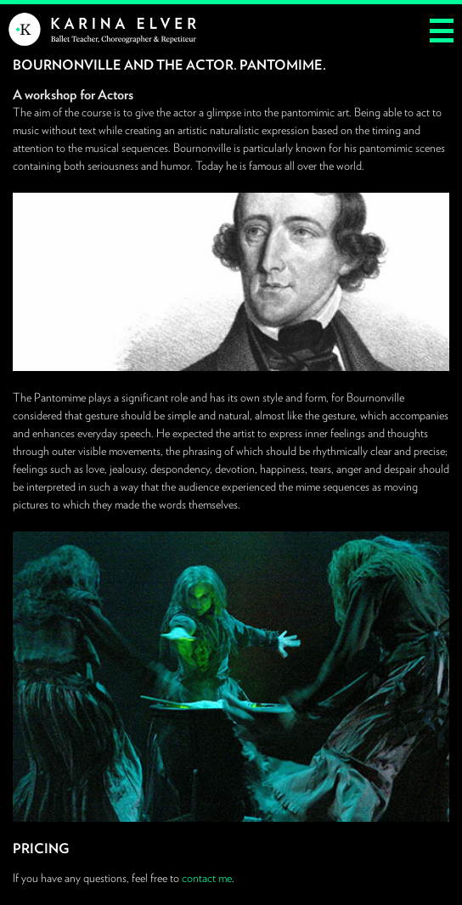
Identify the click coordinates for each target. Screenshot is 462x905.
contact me (207, 878)
